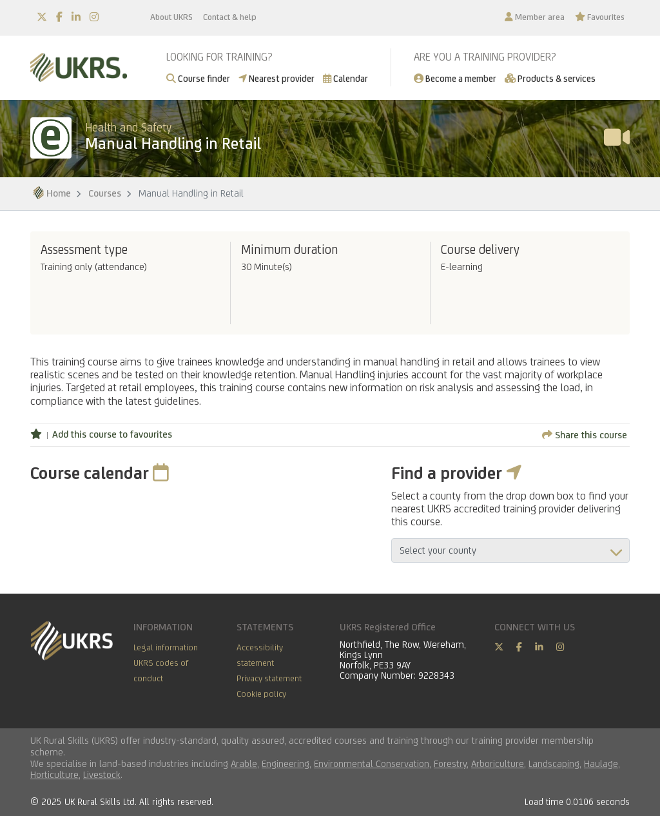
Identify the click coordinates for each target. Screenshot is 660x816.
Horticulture (54, 774)
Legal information (165, 647)
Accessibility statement (260, 655)
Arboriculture (497, 763)
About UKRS (171, 17)
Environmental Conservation (371, 763)
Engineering (285, 763)
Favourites (600, 17)
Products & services (550, 78)
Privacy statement (269, 678)
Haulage (601, 763)
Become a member (455, 78)
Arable (244, 763)
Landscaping (554, 763)
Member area (535, 17)
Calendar (345, 78)
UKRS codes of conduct (160, 670)
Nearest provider (276, 78)
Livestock (102, 774)
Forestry (450, 763)
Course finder (198, 78)
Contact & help (230, 17)
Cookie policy (261, 693)
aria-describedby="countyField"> (510, 550)
